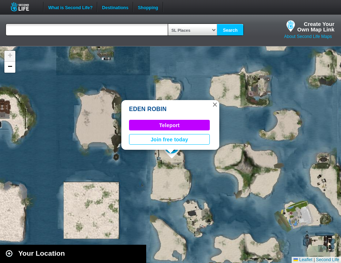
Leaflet (302, 259)
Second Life (24, 7)
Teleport (169, 125)
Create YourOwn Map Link (315, 27)
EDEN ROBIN (148, 109)
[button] (215, 104)
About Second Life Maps (308, 36)
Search (230, 30)
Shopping (148, 7)
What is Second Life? (70, 7)
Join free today (169, 139)
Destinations (115, 7)
